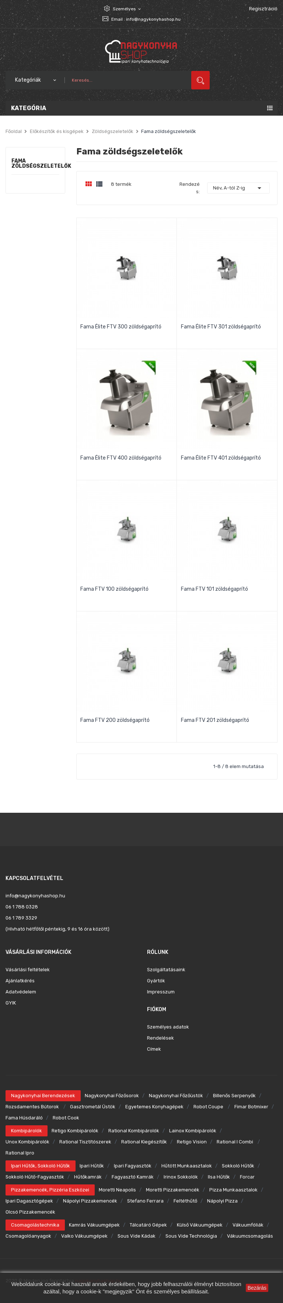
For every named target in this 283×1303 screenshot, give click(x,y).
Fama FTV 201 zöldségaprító (215, 720)
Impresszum (161, 992)
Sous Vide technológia (191, 1236)
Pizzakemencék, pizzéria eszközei (50, 1190)
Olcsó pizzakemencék (30, 1212)
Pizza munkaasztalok (233, 1190)
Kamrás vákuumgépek (94, 1225)
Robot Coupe (208, 1106)
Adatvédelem (21, 992)
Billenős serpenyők (234, 1095)
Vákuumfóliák (248, 1225)
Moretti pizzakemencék (172, 1190)
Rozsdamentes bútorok (33, 1106)
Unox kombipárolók (27, 1142)
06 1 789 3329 (21, 918)
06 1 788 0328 (22, 907)
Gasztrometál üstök (92, 1106)
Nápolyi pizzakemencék (90, 1201)
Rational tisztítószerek (85, 1142)
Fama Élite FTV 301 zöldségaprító (221, 327)
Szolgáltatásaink (166, 969)
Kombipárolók (26, 1130)
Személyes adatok (168, 1027)
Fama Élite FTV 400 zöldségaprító (120, 458)
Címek (154, 1049)
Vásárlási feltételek (28, 969)
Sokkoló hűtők (238, 1166)
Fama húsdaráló (24, 1117)
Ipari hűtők (92, 1166)
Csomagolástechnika (35, 1225)
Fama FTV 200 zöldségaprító (115, 720)
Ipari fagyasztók (132, 1166)
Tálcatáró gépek (148, 1225)
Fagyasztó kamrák (133, 1177)
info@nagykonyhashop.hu (153, 19)
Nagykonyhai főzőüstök (176, 1095)
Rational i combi (235, 1142)
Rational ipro (20, 1153)
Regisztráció (263, 8)
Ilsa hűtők (219, 1177)
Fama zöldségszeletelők (35, 163)
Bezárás (257, 1288)
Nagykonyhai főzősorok (112, 1095)
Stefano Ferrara (145, 1201)
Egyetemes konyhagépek (154, 1106)
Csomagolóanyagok (28, 1236)
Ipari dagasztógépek (29, 1201)
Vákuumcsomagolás (250, 1236)
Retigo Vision (192, 1142)
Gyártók (156, 980)
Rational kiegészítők (144, 1142)
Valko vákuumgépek (84, 1236)
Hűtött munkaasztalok (186, 1166)
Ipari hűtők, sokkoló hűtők (40, 1166)
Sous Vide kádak (137, 1236)
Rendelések (160, 1038)
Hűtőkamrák (88, 1177)
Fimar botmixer (251, 1106)
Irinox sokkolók (181, 1177)
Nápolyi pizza (222, 1201)
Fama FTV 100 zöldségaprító (114, 589)
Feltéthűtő (185, 1201)
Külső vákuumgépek (200, 1225)
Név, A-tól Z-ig (238, 188)
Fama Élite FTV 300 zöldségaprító (120, 327)
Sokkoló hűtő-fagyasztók (35, 1177)
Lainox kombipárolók (192, 1130)
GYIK (11, 1003)
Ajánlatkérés (20, 980)
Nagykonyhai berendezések (43, 1095)
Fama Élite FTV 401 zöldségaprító (221, 458)
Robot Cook (66, 1117)
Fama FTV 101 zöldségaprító (214, 589)
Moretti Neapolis (117, 1190)
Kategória (28, 108)
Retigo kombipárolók (75, 1130)
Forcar (247, 1177)
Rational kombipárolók (133, 1130)
